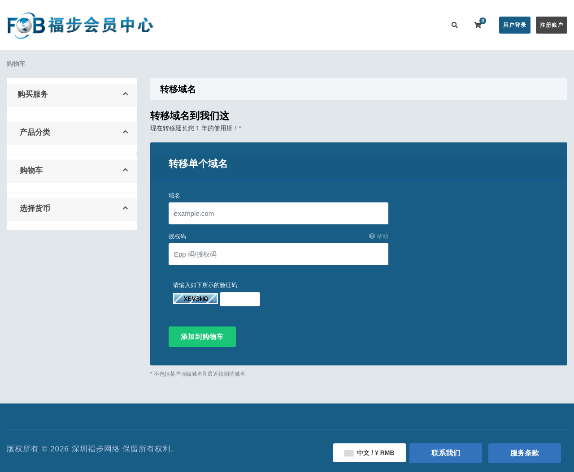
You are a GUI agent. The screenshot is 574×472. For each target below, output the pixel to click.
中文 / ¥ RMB (369, 452)
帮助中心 (317, 25)
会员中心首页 (196, 25)
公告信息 (281, 25)
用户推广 (389, 25)
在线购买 (239, 25)
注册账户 (551, 25)
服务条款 (524, 453)
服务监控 (353, 25)
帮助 (378, 236)
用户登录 (514, 25)
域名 (174, 195)
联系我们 (425, 25)
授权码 (278, 236)
